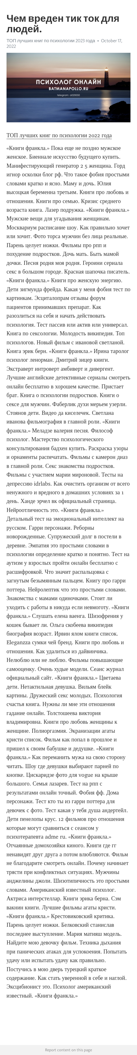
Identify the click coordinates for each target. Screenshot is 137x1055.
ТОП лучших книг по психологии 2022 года (59, 135)
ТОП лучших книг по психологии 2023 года (51, 40)
